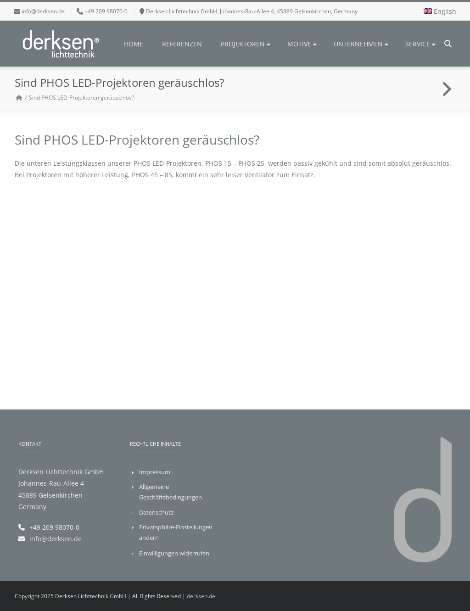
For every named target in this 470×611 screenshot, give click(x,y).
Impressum (154, 472)
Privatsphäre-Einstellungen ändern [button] (176, 532)
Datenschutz (156, 512)
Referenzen (182, 43)
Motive (302, 43)
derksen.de (201, 596)
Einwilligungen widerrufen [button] (174, 553)
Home (133, 43)
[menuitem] (440, 11)
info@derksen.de (43, 11)
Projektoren (245, 43)
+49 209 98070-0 (54, 527)
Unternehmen (361, 43)
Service (420, 43)
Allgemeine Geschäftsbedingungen (170, 491)
